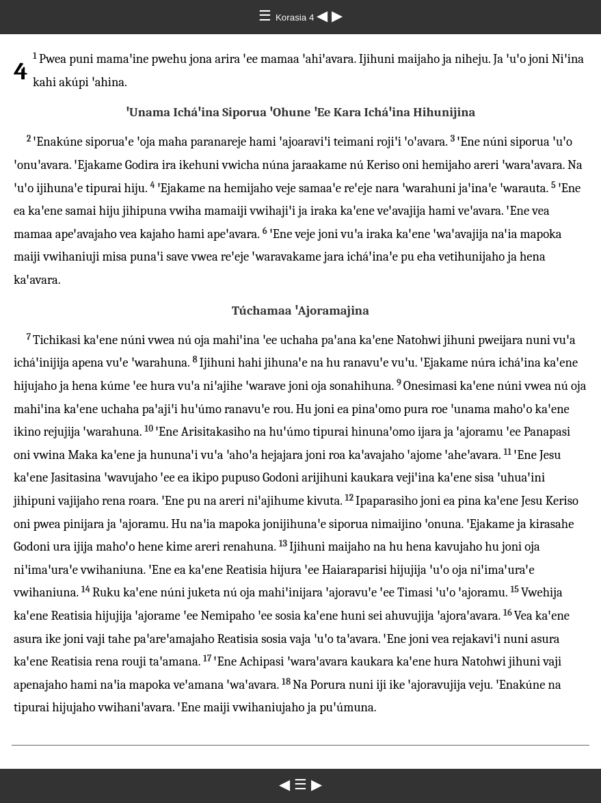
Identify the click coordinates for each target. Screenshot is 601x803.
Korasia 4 (296, 17)
